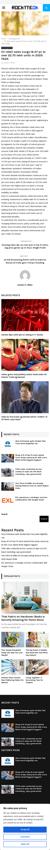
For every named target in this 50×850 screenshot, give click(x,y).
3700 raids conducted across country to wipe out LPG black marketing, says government (28, 471)
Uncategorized (7, 48)
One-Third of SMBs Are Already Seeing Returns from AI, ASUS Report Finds (32, 485)
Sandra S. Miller (9, 63)
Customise (25, 837)
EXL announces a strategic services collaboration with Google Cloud (31, 498)
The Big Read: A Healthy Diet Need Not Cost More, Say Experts (37, 652)
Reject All (25, 844)
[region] (25, 827)
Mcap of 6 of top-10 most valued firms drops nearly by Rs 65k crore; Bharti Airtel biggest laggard (31, 457)
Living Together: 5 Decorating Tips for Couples (34, 680)
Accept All (25, 829)
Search (4, 514)
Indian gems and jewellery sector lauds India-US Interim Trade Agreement (24, 375)
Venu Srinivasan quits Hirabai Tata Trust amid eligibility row (30, 442)
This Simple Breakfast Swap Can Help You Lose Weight (12, 652)
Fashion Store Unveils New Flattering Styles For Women (12, 680)
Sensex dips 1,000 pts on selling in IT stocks (22, 335)
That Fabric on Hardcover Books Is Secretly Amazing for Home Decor (23, 618)
